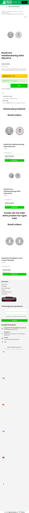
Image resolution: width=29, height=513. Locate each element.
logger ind (9, 103)
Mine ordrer (4, 284)
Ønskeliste (4, 286)
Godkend (14, 320)
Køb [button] (19, 85)
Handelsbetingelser (6, 292)
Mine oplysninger (5, 288)
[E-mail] (14, 313)
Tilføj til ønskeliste (6, 89)
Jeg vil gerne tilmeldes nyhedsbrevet (15, 316)
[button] (24, 17)
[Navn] (14, 309)
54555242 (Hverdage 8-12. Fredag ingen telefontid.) (14, 334)
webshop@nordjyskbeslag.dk (11, 339)
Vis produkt (14, 160)
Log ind (3, 290)
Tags (3, 93)
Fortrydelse (4, 294)
